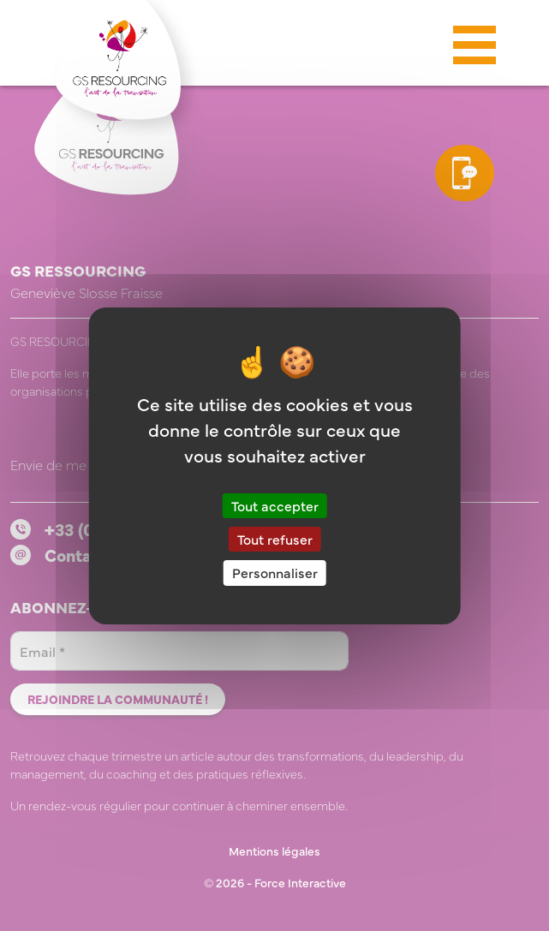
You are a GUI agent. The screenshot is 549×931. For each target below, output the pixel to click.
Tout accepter (275, 505)
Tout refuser (275, 538)
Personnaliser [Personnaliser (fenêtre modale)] (275, 572)
